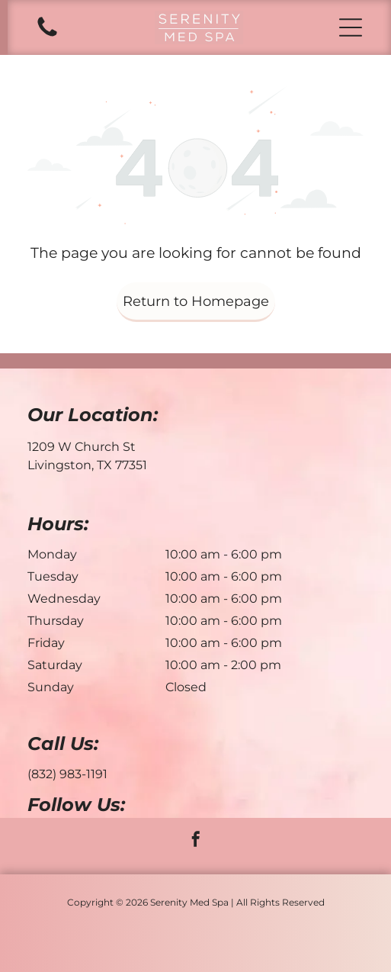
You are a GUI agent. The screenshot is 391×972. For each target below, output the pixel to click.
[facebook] (195, 841)
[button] (350, 27)
